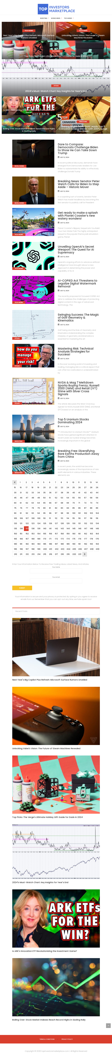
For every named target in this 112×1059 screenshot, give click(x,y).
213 (32, 554)
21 (50, 487)
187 (56, 544)
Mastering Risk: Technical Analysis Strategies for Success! (76, 351)
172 (56, 538)
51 (50, 497)
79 (38, 508)
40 (73, 492)
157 (56, 533)
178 (91, 538)
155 (44, 533)
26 (79, 487)
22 (56, 487)
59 (97, 497)
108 (32, 518)
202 (56, 549)
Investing (39, 18)
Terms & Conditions (47, 1039)
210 (15, 554)
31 (21, 492)
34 (38, 492)
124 (38, 523)
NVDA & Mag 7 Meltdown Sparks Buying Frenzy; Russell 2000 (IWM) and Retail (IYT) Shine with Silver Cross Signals (78, 388)
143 (62, 528)
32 (27, 492)
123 (32, 523)
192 (85, 544)
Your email (56, 579)
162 (85, 533)
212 (27, 554)
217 (56, 554)
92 (27, 513)
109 (38, 518)
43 (91, 492)
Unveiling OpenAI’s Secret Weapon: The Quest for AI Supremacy (76, 249)
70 (73, 503)
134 (97, 523)
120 (15, 523)
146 (79, 528)
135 (15, 528)
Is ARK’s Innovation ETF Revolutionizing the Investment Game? (28, 111)
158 (62, 533)
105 (15, 518)
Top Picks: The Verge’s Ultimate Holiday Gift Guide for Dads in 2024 (56, 56)
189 (67, 544)
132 (85, 523)
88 (91, 508)
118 (91, 518)
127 (56, 523)
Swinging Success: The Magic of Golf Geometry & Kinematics (78, 317)
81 (50, 508)
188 (62, 544)
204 (67, 549)
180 (15, 544)
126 (50, 523)
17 (26, 487)
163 (91, 533)
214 (38, 554)
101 (79, 513)
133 (91, 523)
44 (97, 492)
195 (15, 549)
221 (79, 554)
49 (38, 497)
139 (38, 528)
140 (44, 528)
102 (85, 513)
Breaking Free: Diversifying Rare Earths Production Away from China (78, 454)
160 (73, 533)
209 (97, 549)
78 (32, 508)
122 (27, 523)
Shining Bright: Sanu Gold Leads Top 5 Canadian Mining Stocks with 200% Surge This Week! (83, 129)
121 (21, 523)
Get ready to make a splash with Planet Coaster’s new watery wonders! (78, 215)
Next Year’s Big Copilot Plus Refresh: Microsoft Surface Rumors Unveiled (28, 36)
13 (91, 482)
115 (73, 518)
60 (15, 503)
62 (27, 503)
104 (97, 513)
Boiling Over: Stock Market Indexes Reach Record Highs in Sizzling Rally (29, 129)
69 (67, 503)
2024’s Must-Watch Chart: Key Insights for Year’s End (56, 91)
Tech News (64, 18)
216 (50, 554)
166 (21, 538)
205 (73, 549)
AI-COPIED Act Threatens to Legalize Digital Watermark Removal (77, 283)
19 (38, 487)
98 (62, 513)
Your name (56, 569)
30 (15, 492)
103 (91, 513)
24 (67, 487)
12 (85, 482)
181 (21, 544)
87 (85, 508)
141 (50, 528)
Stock (73, 18)
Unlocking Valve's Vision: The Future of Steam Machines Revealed (46, 748)
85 (73, 508)
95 (44, 513)
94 (38, 513)
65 (44, 503)
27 (85, 487)
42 (85, 492)
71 (79, 503)
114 (67, 518)
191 (79, 544)
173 (62, 538)
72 (85, 503)
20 (44, 487)
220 (73, 554)
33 (32, 492)
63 (32, 503)
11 (78, 482)
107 (27, 518)
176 (79, 538)
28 (91, 487)
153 (32, 533)
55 (73, 497)
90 (15, 513)
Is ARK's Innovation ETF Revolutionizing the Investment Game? (44, 951)
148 (91, 528)
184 (38, 544)
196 (21, 549)
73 (91, 503)
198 (32, 549)
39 (67, 492)
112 (56, 518)
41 (79, 492)
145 (73, 528)
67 (56, 503)
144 (67, 528)
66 (50, 503)
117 (85, 518)
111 (50, 518)
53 (62, 497)
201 (50, 549)
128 (62, 523)
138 (32, 528)
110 (44, 518)
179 (97, 538)
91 (21, 513)
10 (73, 482)
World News (51, 18)
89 (97, 508)
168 (32, 538)
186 (50, 544)
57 (85, 497)
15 (15, 487)
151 (21, 533)
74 (97, 503)
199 (38, 549)
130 (73, 523)
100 (73, 513)
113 (62, 518)
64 (38, 503)
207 (85, 549)
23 (62, 487)
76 (21, 508)
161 (79, 533)
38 (62, 492)
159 (67, 533)
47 (27, 497)
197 (27, 549)
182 (27, 544)
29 (97, 487)
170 (44, 538)
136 (21, 528)
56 (79, 497)
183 (32, 544)
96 (50, 513)
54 (67, 497)
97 (56, 513)
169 (38, 538)
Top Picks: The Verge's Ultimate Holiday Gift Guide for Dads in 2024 (47, 817)
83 (62, 508)
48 (32, 497)
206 (79, 549)
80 (44, 508)
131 (79, 523)
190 (73, 544)
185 (44, 544)
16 (21, 487)
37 (56, 492)
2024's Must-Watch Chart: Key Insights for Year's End (40, 882)
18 (32, 487)
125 (44, 523)
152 (27, 533)
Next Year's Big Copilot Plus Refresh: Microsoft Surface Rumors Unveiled (49, 679)
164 (97, 533)
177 (85, 538)
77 (27, 508)
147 (85, 528)
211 (21, 554)
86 (79, 508)
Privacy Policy (67, 1039)
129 (67, 523)
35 (44, 492)
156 (50, 533)
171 (50, 538)
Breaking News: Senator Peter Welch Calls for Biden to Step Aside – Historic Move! (79, 184)
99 (67, 513)
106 (21, 518)
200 (44, 549)
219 (67, 554)
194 (97, 544)
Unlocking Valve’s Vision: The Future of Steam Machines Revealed (83, 36)
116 (79, 518)
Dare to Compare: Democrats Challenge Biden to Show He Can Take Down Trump (78, 148)
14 (97, 482)
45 (15, 497)
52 (56, 497)
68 (62, 503)
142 (56, 528)
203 (62, 549)
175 (73, 538)
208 (91, 549)
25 (73, 487)
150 (15, 533)
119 (97, 518)
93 (32, 513)
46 (21, 497)
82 (56, 508)
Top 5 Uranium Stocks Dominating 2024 (73, 420)
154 (38, 533)
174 (67, 538)
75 (15, 508)
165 (15, 538)
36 (50, 492)
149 (97, 528)
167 (27, 538)
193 (91, 544)
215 (44, 554)
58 (91, 497)
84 (67, 508)
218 (62, 554)
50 (44, 497)
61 (21, 503)
